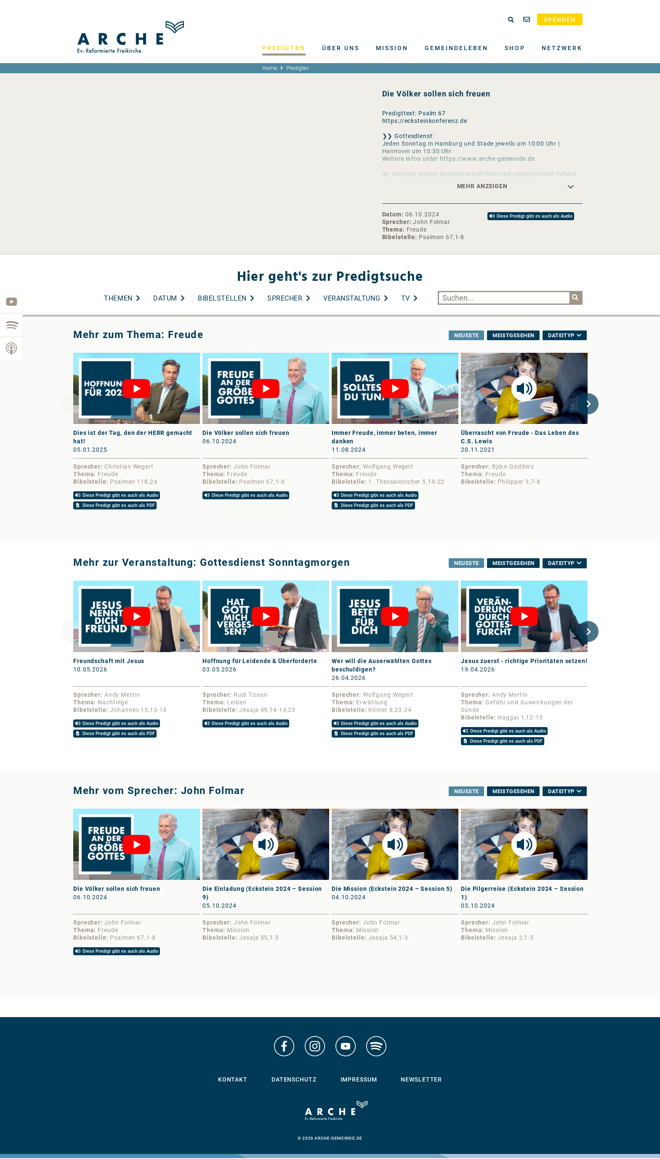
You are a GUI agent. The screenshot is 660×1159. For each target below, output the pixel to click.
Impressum (359, 1082)
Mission (392, 48)
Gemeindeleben (456, 48)
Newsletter (421, 1082)
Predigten (284, 48)
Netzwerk (562, 48)
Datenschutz (294, 1082)
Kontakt (233, 1082)
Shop (515, 48)
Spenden (560, 19)
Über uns (340, 48)
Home (269, 68)
